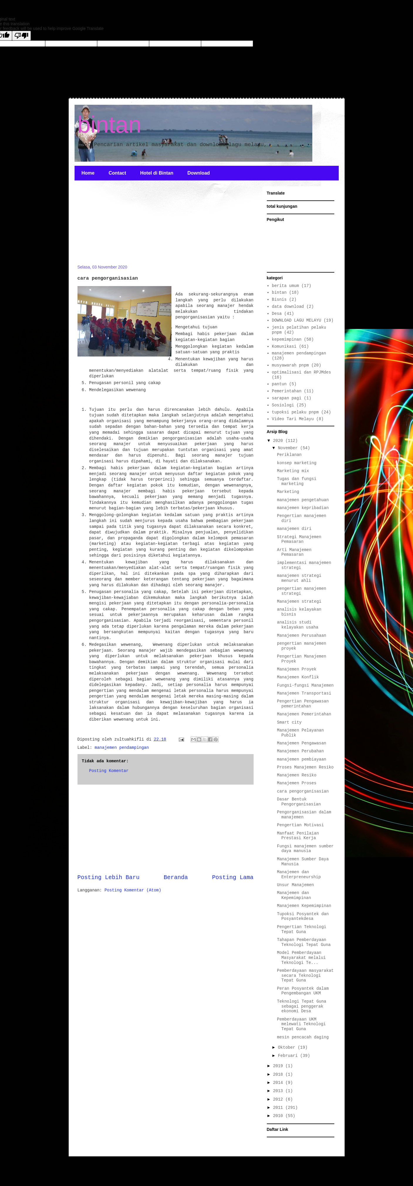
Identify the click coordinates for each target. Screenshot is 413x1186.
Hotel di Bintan (156, 172)
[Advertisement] (121, 226)
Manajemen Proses (296, 783)
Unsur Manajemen (295, 885)
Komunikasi (284, 346)
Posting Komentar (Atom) (132, 890)
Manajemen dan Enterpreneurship (299, 874)
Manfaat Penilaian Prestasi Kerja (298, 836)
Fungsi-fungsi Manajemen (305, 685)
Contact (117, 172)
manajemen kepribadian (302, 508)
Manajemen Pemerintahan (304, 714)
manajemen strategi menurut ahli (299, 578)
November (289, 448)
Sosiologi (283, 405)
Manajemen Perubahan (300, 751)
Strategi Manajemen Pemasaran (299, 539)
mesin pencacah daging (302, 1037)
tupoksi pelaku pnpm (295, 412)
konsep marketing (296, 463)
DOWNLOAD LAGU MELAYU (296, 320)
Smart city (289, 722)
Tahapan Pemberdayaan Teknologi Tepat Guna (304, 942)
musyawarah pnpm (290, 365)
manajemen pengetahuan (302, 500)
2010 (279, 1116)
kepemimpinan (286, 339)
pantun (279, 384)
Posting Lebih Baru (108, 877)
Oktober (288, 1047)
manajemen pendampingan (122, 747)
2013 (279, 1091)
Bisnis (279, 299)
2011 (279, 1107)
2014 (279, 1082)
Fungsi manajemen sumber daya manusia (305, 849)
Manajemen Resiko (296, 775)
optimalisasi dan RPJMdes (301, 372)
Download (198, 172)
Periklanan (289, 454)
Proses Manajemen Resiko (305, 767)
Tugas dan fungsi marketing (296, 481)
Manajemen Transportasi (304, 693)
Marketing (288, 491)
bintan (109, 124)
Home (88, 172)
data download (288, 306)
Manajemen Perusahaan (301, 635)
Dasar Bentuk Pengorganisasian (299, 802)
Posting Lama (232, 877)
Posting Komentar (109, 770)
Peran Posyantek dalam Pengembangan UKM (302, 991)
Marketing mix (293, 471)
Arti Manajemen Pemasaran (294, 552)
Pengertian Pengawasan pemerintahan (302, 704)
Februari (289, 1055)
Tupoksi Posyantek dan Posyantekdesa (302, 916)
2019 (279, 1066)
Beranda (176, 877)
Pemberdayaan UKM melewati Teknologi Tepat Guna (301, 1024)
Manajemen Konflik (298, 677)
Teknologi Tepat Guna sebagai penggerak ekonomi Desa (301, 1006)
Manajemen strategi (299, 601)
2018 (279, 1074)
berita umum (285, 285)
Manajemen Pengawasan (301, 743)
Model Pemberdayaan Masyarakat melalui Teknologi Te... (301, 957)
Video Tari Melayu (293, 419)
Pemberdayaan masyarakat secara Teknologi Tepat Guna (305, 975)
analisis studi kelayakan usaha (297, 625)
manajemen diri (294, 528)
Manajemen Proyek (296, 669)
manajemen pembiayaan (301, 759)
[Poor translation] (21, 35)
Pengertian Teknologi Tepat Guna (301, 929)
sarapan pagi (286, 398)
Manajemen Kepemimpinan (304, 905)
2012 (279, 1099)
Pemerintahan (286, 391)
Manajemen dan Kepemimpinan (294, 895)
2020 (279, 440)
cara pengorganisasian (302, 791)
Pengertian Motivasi (300, 825)
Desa (277, 313)
